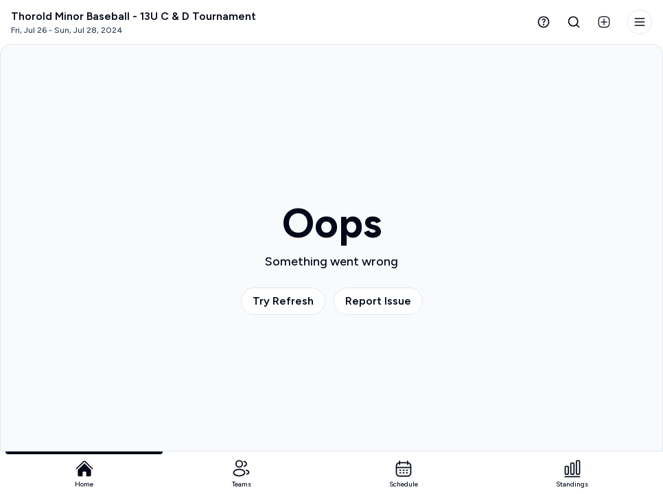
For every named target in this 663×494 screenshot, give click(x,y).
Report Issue (378, 300)
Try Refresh (283, 300)
